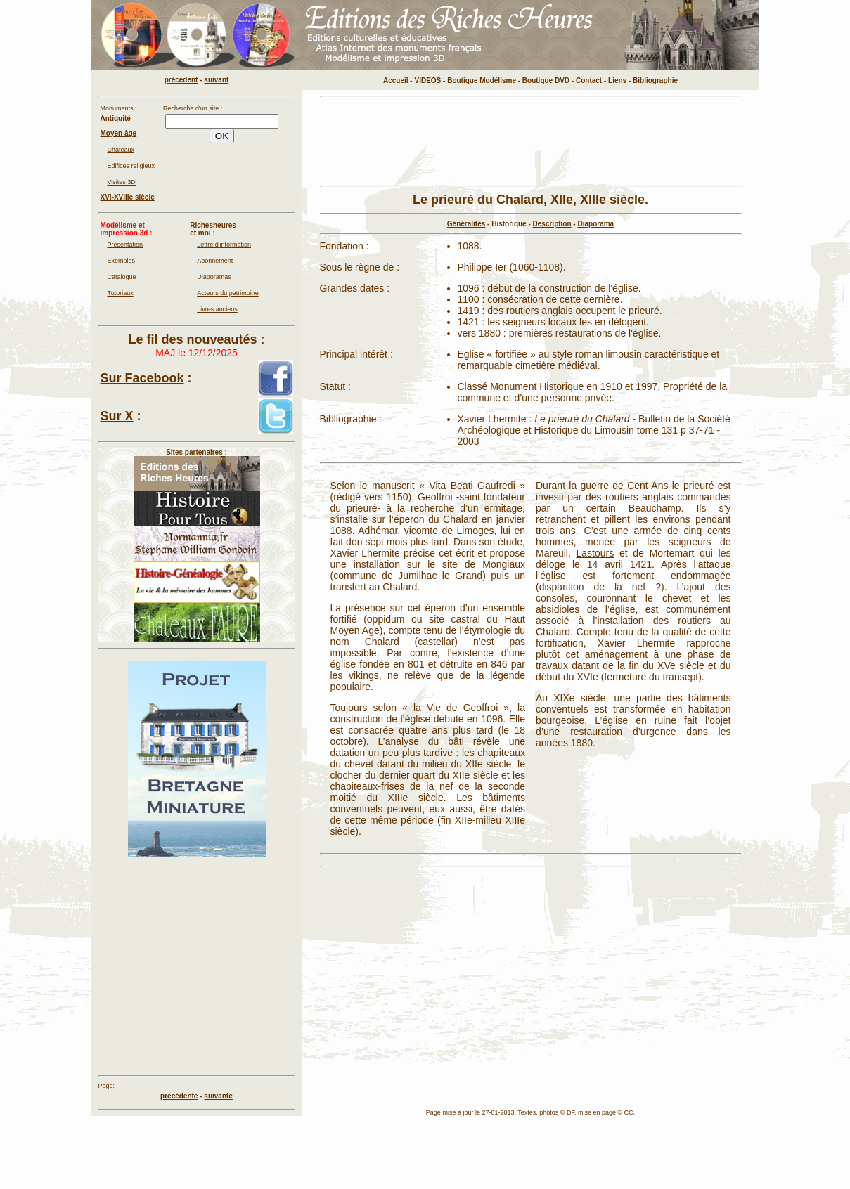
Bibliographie (655, 80)
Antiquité (116, 118)
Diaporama (595, 224)
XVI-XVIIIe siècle (128, 197)
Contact (589, 80)
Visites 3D (122, 182)
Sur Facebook (142, 378)
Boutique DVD (545, 80)
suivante (218, 1096)
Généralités (466, 224)
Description (552, 224)
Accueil (395, 80)
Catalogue (122, 276)
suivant (216, 80)
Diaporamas (214, 276)
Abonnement (215, 260)
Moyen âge (119, 133)
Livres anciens (217, 309)
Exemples (122, 260)
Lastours (595, 553)
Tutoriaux (121, 293)
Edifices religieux (131, 165)
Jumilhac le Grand (440, 575)
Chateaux (121, 149)
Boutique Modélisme (481, 80)
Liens (617, 80)
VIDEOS (427, 80)
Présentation (125, 244)
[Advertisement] (531, 141)
